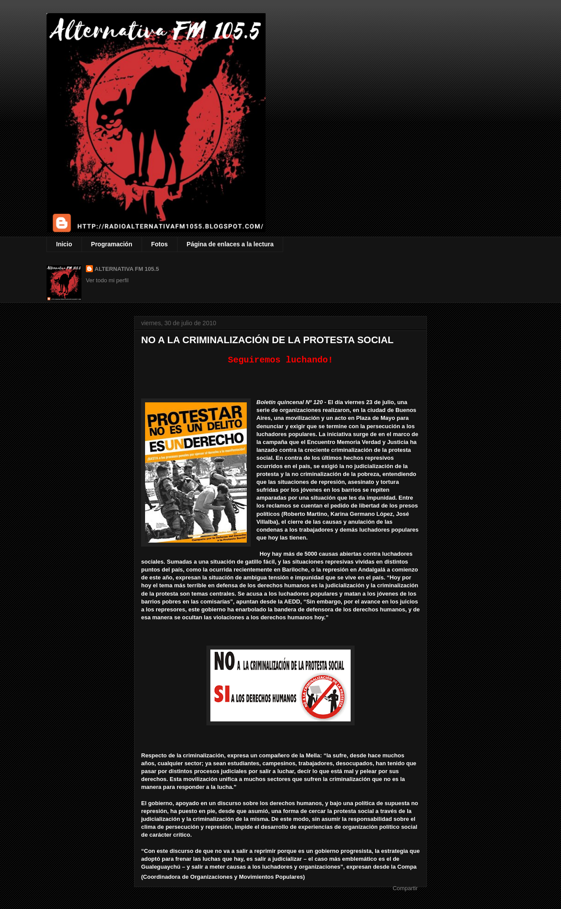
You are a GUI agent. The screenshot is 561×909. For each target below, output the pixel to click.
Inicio (64, 244)
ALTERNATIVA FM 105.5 (127, 269)
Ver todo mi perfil (107, 280)
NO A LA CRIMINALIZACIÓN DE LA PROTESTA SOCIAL (267, 339)
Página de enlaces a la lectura (230, 244)
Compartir (405, 887)
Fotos (159, 244)
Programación (111, 244)
